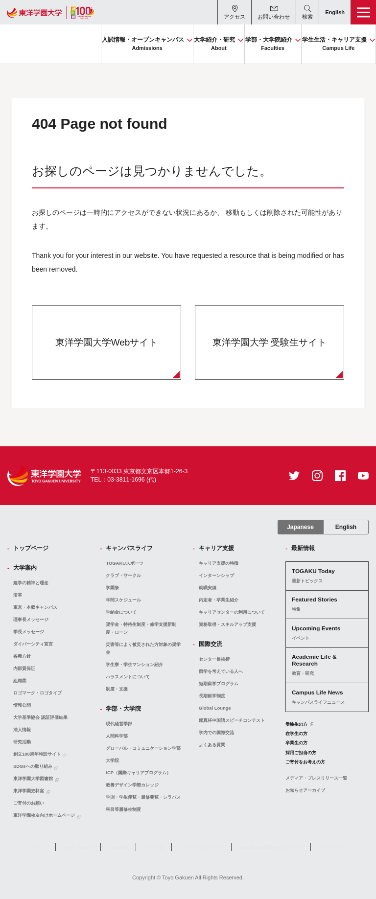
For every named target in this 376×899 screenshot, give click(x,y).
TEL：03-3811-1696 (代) (123, 479)
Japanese (300, 527)
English (345, 527)
